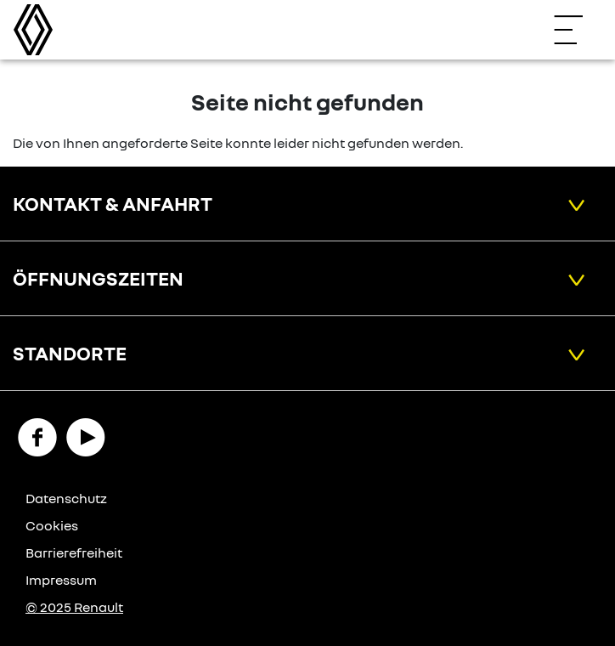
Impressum (61, 579)
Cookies (51, 525)
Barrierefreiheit (73, 552)
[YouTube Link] (86, 436)
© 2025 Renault (74, 606)
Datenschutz (66, 498)
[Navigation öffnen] (576, 30)
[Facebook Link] (37, 436)
